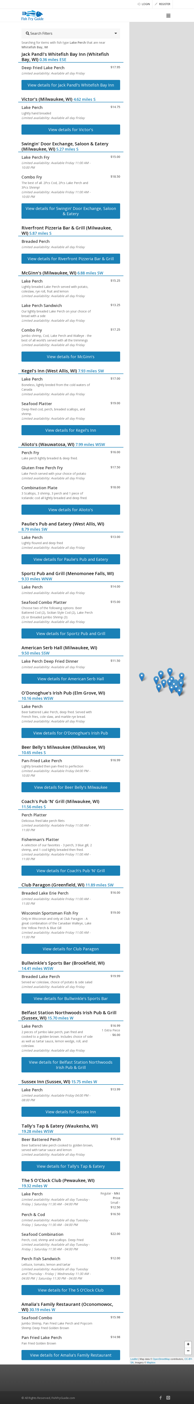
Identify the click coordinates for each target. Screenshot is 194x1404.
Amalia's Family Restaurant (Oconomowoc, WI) (67, 1306)
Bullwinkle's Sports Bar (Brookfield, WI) (63, 963)
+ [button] (188, 1344)
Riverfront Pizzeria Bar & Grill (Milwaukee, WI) (66, 230)
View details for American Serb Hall (70, 678)
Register (162, 4)
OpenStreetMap (161, 1359)
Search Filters (39, 33)
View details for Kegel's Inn (70, 430)
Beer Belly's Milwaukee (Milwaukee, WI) (63, 747)
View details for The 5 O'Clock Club (71, 1290)
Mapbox (151, 1362)
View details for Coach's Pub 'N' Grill (71, 870)
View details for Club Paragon (71, 948)
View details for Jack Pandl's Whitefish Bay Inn (71, 85)
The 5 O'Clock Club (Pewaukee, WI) (57, 1180)
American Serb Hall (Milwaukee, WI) (59, 648)
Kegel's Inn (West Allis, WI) (49, 371)
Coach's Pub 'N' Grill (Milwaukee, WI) (60, 801)
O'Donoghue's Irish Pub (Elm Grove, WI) (63, 693)
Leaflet (134, 1359)
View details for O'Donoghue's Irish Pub (70, 733)
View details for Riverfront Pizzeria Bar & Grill (71, 258)
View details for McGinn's (70, 356)
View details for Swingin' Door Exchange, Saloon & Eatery (71, 211)
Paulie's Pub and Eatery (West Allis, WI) (62, 524)
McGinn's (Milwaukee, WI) (48, 273)
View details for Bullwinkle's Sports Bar (71, 998)
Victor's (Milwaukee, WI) (46, 99)
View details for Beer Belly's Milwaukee (70, 787)
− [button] (188, 1351)
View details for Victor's (70, 129)
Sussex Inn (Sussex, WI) (45, 1082)
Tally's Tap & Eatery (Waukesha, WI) (59, 1126)
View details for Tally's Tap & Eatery (71, 1166)
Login (143, 4)
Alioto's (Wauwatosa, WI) (47, 444)
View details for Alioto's (70, 509)
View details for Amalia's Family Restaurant (71, 1355)
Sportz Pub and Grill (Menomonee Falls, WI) (67, 573)
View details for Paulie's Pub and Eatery (71, 559)
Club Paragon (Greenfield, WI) (52, 885)
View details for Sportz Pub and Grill (70, 633)
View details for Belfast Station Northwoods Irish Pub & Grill (70, 1064)
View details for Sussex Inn (71, 1111)
